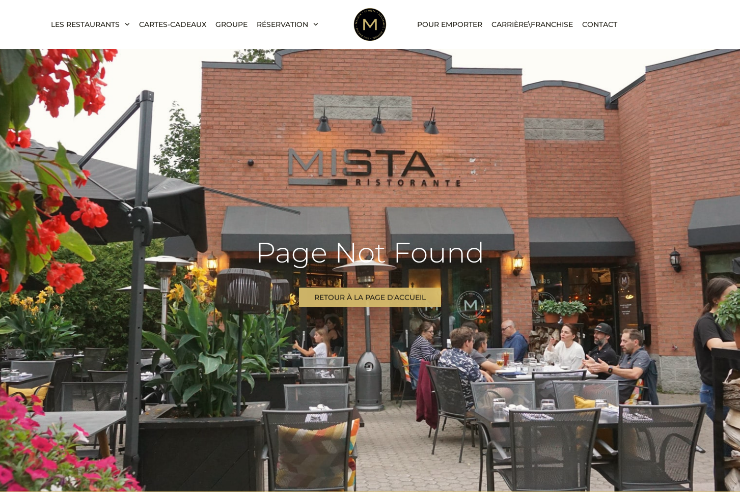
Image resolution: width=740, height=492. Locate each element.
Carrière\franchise (532, 24)
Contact (599, 24)
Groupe (231, 24)
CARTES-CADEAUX (172, 24)
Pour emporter (449, 24)
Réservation (287, 24)
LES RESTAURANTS (90, 24)
